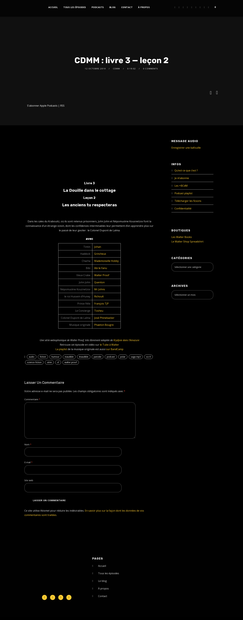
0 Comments (150, 68)
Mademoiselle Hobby (106, 261)
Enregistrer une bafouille (186, 147)
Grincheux (100, 253)
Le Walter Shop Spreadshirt (187, 241)
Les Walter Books (181, 237)
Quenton (99, 282)
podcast (111, 356)
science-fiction (34, 362)
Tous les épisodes (74, 7)
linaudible (83, 356)
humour (55, 356)
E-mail (28, 462)
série (49, 362)
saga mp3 (136, 356)
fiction (43, 356)
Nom (27, 444)
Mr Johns (99, 289)
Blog (112, 7)
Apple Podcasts (48, 105)
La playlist (61, 349)
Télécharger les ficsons (188, 201)
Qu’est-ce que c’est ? (186, 170)
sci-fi (148, 356)
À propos (144, 7)
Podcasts (98, 7)
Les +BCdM (181, 185)
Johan (97, 246)
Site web (28, 480)
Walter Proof (101, 275)
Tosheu (98, 310)
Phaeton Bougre (104, 325)
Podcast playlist (183, 193)
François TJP (101, 303)
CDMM (116, 68)
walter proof (70, 362)
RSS (62, 105)
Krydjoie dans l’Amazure (126, 340)
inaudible (69, 356)
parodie (97, 356)
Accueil (53, 7)
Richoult (99, 296)
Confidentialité (183, 208)
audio (31, 356)
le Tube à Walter (109, 344)
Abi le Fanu (100, 268)
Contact (127, 7)
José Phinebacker (104, 318)
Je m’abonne (182, 178)
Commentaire (32, 399)
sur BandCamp (114, 349)
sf (58, 362)
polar (122, 356)
